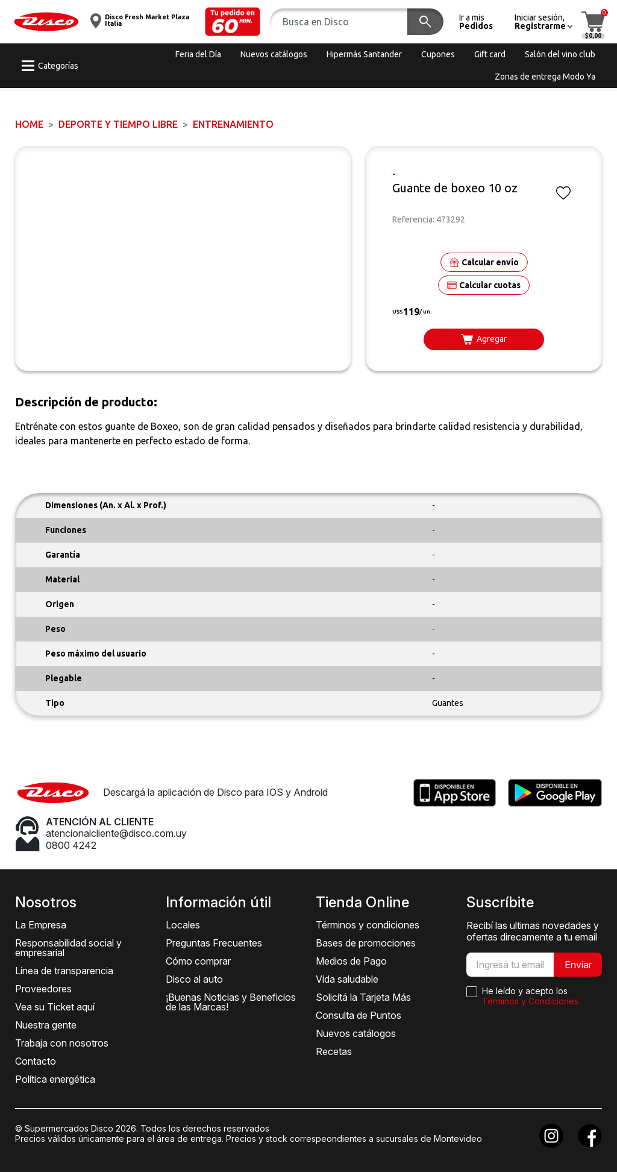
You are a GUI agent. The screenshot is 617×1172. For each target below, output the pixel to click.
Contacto (35, 1061)
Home (29, 124)
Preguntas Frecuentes (214, 943)
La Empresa (40, 925)
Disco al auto (194, 979)
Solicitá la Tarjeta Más (363, 997)
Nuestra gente (46, 1025)
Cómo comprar (198, 961)
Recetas (334, 1051)
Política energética (55, 1079)
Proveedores (43, 989)
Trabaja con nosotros (61, 1043)
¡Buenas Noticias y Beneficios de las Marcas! (231, 1002)
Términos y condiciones (367, 925)
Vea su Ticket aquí (55, 1007)
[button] (232, 21)
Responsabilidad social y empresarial (68, 947)
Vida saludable (347, 979)
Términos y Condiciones (530, 1001)
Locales (183, 925)
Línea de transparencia (64, 970)
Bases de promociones (366, 943)
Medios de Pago (351, 961)
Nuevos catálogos (356, 1033)
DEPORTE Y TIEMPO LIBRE (118, 124)
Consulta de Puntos (358, 1015)
